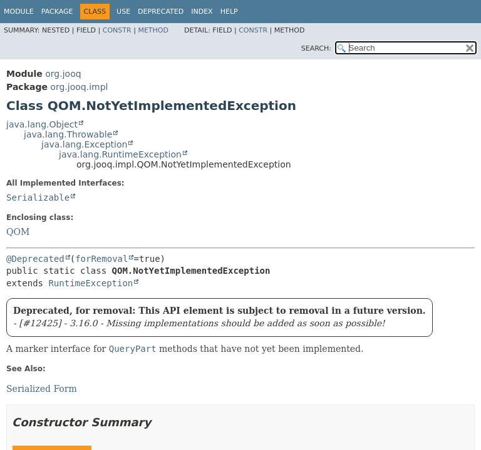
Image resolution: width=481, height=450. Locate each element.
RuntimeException (90, 283)
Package (57, 12)
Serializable (38, 197)
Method (153, 30)
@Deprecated (35, 259)
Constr (117, 30)
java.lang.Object (42, 124)
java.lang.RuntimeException (120, 154)
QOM (17, 232)
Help (229, 12)
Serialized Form (41, 389)
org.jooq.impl (79, 87)
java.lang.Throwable (68, 134)
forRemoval (101, 259)
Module (19, 12)
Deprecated (161, 12)
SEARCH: (316, 48)
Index (201, 12)
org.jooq (63, 74)
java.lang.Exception (84, 144)
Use (123, 12)
